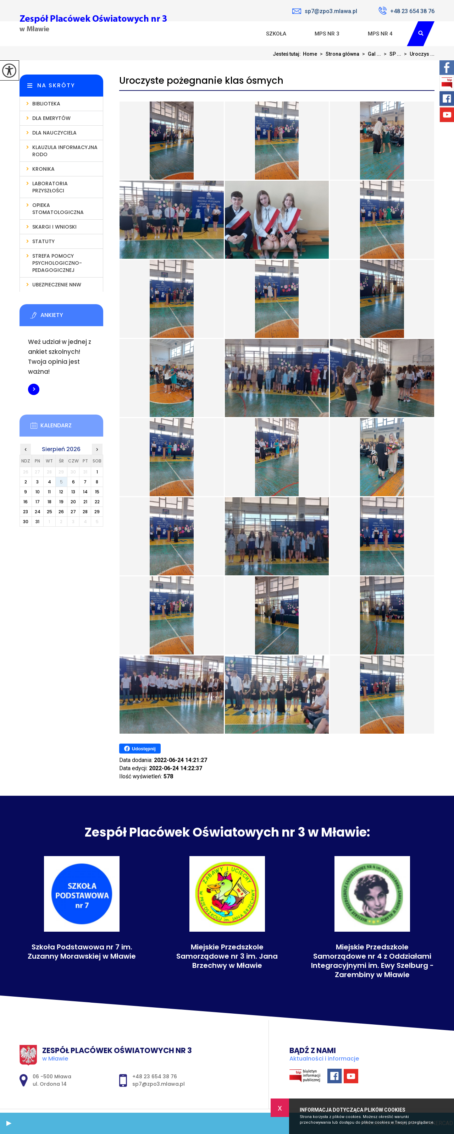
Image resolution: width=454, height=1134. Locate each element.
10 (37, 492)
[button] (9, 1123)
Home (310, 53)
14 (85, 492)
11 (49, 492)
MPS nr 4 (380, 34)
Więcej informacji (33, 389)
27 (73, 512)
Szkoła (276, 34)
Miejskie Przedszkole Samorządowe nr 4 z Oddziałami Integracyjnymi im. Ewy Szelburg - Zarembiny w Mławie (372, 960)
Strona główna (338, 53)
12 (61, 492)
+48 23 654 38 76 (406, 11)
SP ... (391, 53)
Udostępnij (140, 748)
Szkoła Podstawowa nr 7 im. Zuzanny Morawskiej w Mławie (82, 951)
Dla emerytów (51, 118)
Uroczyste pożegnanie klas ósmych (201, 81)
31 (37, 522)
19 (61, 502)
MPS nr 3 (327, 34)
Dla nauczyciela (54, 132)
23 (25, 512)
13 (73, 492)
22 (97, 502)
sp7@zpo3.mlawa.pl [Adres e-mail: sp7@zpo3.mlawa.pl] (158, 1084)
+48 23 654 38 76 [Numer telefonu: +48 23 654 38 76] (154, 1076)
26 (61, 512)
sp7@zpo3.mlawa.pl (324, 11)
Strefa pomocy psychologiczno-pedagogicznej (57, 263)
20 (73, 502)
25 (49, 512)
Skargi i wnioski (54, 226)
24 (37, 512)
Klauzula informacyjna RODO (65, 151)
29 (97, 512)
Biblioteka (46, 103)
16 (25, 502)
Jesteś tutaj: (288, 53)
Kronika (43, 168)
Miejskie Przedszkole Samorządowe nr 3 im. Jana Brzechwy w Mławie (227, 956)
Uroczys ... (417, 53)
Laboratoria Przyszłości (50, 187)
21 (85, 502)
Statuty (43, 241)
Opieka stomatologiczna (58, 209)
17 (37, 502)
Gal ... (370, 53)
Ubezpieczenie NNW (56, 284)
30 (25, 522)
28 (85, 512)
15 (97, 492)
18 (49, 502)
